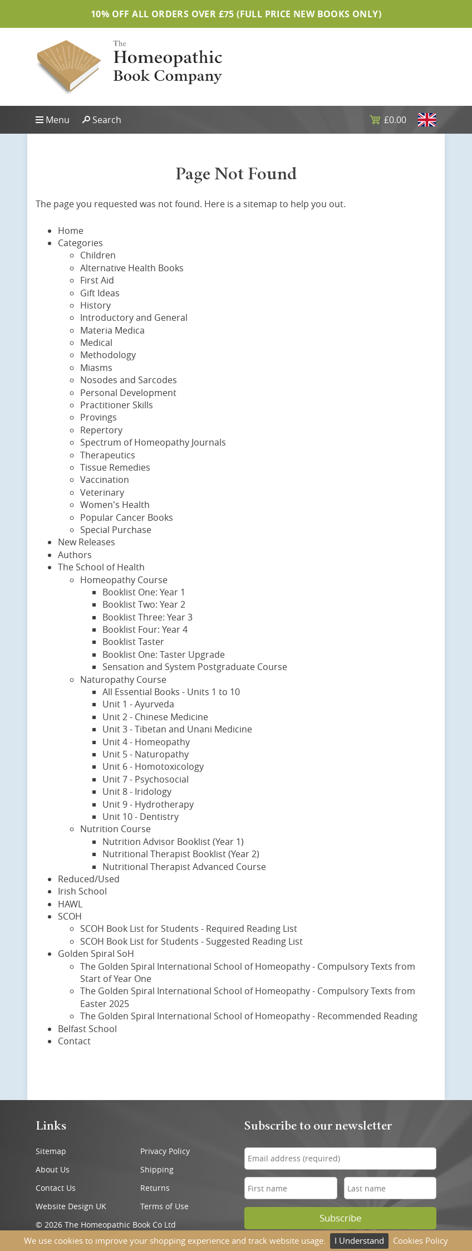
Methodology (108, 355)
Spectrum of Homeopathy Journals (153, 442)
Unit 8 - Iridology (136, 791)
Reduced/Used (89, 879)
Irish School (82, 891)
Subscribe (340, 1218)
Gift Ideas (100, 293)
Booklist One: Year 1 (143, 592)
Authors (75, 555)
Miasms (96, 367)
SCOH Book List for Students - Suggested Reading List (191, 941)
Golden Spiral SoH (96, 953)
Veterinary (102, 492)
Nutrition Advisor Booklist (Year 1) (173, 841)
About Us (53, 1169)
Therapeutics (107, 455)
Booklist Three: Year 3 (147, 617)
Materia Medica (112, 330)
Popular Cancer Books (126, 517)
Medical (96, 342)
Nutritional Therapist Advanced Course (184, 867)
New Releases (86, 542)
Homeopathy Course (124, 580)
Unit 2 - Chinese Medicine (155, 717)
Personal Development (128, 393)
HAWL (70, 904)
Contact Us (56, 1187)
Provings (98, 417)
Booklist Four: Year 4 (145, 629)
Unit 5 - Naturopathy (145, 754)
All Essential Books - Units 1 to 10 (171, 692)
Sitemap (51, 1151)
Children (98, 255)
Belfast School (87, 1029)
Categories (80, 243)
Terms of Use (164, 1206)
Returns (155, 1187)
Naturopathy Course (123, 679)
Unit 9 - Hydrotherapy (148, 804)
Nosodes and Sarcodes (128, 380)
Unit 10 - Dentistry (140, 816)
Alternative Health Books (132, 268)
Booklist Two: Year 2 (143, 604)
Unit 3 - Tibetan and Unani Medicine (177, 729)
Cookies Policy (420, 1240)
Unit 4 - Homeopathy (146, 742)
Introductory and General (134, 317)
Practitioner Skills (116, 405)
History (95, 305)
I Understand (359, 1240)
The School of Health (101, 567)
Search (106, 120)
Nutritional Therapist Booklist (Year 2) (180, 854)
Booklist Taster (133, 642)
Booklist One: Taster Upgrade (163, 654)
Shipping (157, 1169)
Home (70, 230)
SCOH (70, 916)
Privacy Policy (165, 1151)
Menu (58, 120)
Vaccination (104, 479)
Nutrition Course (115, 829)
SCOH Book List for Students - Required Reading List (188, 928)
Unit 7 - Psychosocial (145, 779)
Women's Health (115, 505)
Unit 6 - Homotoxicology (153, 766)
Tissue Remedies (115, 467)
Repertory (101, 430)
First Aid (97, 280)
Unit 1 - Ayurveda (138, 704)
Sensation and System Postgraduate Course (194, 667)
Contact (74, 1041)
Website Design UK (71, 1206)
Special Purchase (115, 530)
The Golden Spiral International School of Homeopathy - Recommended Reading (248, 1016)
